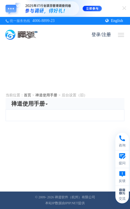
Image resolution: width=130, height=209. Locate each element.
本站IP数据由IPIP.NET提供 (65, 203)
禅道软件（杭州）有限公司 (75, 197)
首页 (27, 95)
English (114, 21)
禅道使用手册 (46, 95)
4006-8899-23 (43, 21)
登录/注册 (101, 34)
